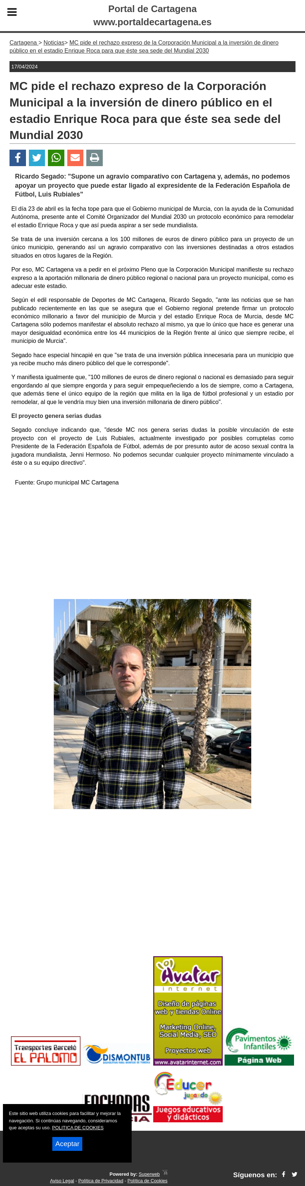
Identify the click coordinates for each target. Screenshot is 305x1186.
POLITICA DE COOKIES (77, 1127)
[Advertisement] (152, 544)
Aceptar (67, 1144)
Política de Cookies (147, 1180)
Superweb (149, 1174)
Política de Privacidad (100, 1180)
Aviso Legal (62, 1180)
